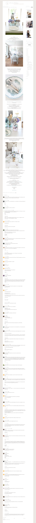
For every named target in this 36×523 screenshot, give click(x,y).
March (27, 73)
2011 (27, 55)
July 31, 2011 (6, 418)
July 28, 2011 (6, 208)
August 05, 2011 (7, 482)
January (28, 75)
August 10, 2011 (7, 497)
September (28, 59)
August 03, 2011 (7, 468)
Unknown (5, 260)
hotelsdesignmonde (6, 487)
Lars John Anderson (6, 267)
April (27, 72)
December (28, 56)
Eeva (5, 416)
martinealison (6, 237)
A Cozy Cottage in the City (7, 344)
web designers (6, 423)
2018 (27, 50)
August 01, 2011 (7, 437)
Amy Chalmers (6, 256)
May (27, 71)
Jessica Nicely (6, 206)
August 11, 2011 (7, 511)
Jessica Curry (6, 252)
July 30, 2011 (6, 393)
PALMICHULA (6, 491)
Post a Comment (4, 517)
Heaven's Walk (6, 367)
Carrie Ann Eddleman (7, 404)
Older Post (24, 518)
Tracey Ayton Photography (7, 387)
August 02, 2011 (7, 458)
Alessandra (6, 274)
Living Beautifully (6, 499)
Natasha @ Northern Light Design (8, 428)
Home (14, 518)
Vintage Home (6, 448)
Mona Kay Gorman (6, 401)
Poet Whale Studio (6, 305)
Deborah (5, 315)
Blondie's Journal (6, 200)
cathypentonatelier (6, 391)
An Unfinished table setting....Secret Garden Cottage (29, 63)
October (28, 58)
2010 (27, 76)
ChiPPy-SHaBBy (6, 284)
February (28, 74)
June (27, 70)
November (28, 57)
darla (5, 466)
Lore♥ (5, 452)
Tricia (5, 246)
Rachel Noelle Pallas (6, 220)
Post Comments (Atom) (8, 519)
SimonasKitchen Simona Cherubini (8, 242)
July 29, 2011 (6, 336)
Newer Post (4, 518)
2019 (27, 49)
